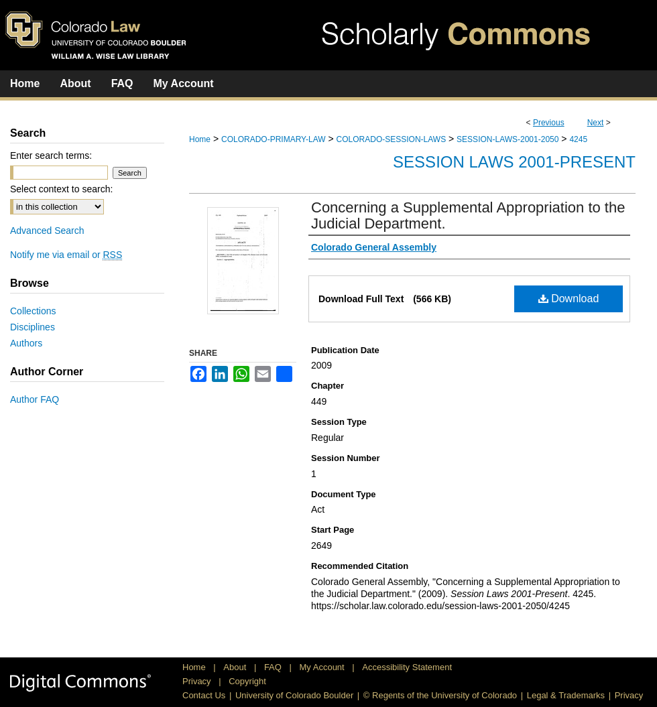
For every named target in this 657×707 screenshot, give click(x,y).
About (236, 667)
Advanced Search (47, 230)
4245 (578, 139)
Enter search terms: (51, 155)
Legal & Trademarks (566, 695)
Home (200, 139)
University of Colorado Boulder (294, 695)
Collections (33, 311)
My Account (323, 667)
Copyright (247, 681)
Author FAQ (34, 399)
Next (595, 122)
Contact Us (203, 695)
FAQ (274, 667)
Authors (26, 343)
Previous (548, 122)
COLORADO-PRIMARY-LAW (273, 139)
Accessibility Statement (407, 667)
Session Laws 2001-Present (514, 162)
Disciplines (32, 327)
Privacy (197, 681)
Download (568, 298)
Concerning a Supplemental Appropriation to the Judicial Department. (468, 215)
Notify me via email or (66, 254)
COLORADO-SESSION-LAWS (391, 139)
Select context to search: (61, 189)
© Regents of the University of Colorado (440, 695)
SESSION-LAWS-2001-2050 (507, 139)
